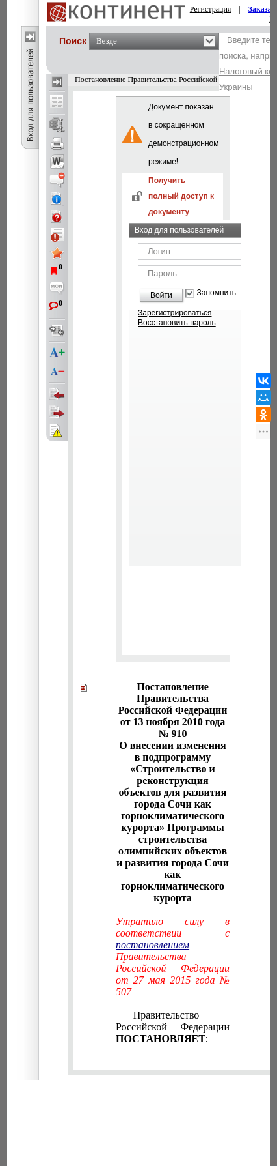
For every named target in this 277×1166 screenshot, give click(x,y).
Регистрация (210, 9)
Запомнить (216, 293)
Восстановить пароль (177, 322)
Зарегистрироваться (174, 312)
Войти (161, 295)
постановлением (152, 944)
